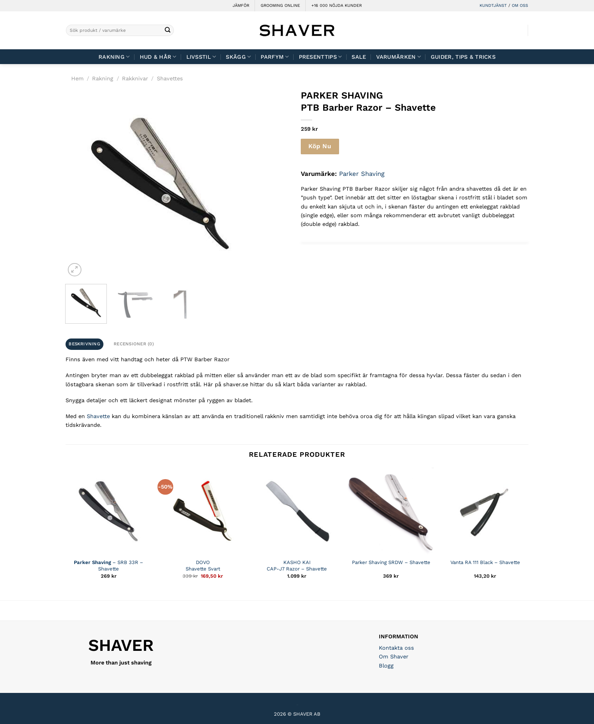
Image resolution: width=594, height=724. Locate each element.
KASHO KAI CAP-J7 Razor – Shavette (297, 565)
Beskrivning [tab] (84, 343)
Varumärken (398, 56)
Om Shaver (393, 656)
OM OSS (520, 5)
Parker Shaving (362, 173)
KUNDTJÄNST (493, 5)
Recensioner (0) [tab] (134, 343)
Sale (359, 56)
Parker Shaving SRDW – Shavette (391, 562)
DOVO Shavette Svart (203, 565)
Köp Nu (319, 146)
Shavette (98, 416)
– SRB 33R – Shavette (108, 565)
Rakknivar (135, 78)
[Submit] (168, 30)
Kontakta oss (396, 647)
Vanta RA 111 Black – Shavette (485, 562)
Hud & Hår (158, 56)
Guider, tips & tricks (463, 56)
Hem (77, 78)
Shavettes (170, 78)
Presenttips (320, 56)
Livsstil (201, 56)
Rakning (114, 56)
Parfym (275, 56)
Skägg (238, 56)
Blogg (386, 665)
